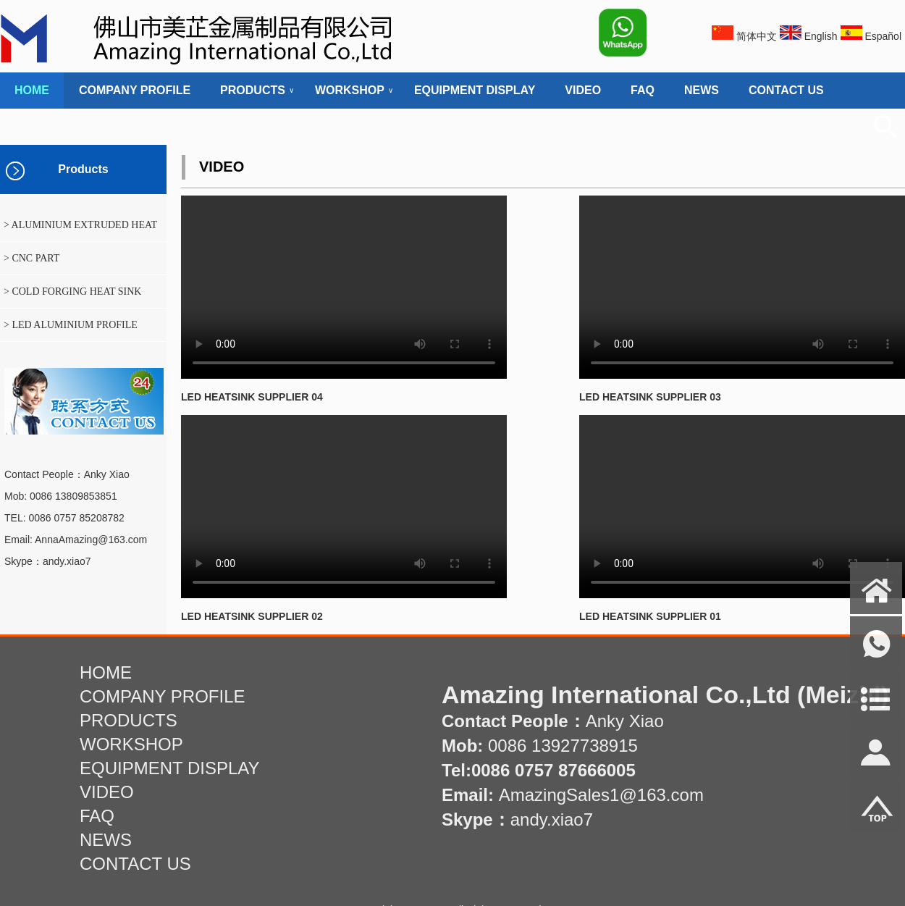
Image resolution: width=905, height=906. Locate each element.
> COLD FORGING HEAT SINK (72, 291)
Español (882, 36)
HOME (31, 90)
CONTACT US (786, 90)
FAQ (642, 90)
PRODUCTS (252, 90)
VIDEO (583, 90)
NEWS (701, 90)
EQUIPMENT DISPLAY (474, 90)
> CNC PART (31, 258)
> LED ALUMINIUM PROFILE (71, 324)
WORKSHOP (349, 90)
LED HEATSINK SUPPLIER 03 (650, 397)
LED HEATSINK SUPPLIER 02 (252, 616)
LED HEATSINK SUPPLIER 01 (650, 616)
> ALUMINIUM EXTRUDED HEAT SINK (78, 230)
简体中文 (756, 36)
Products (83, 169)
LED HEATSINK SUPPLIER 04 (252, 397)
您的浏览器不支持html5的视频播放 (344, 287)
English (821, 36)
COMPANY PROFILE (134, 90)
